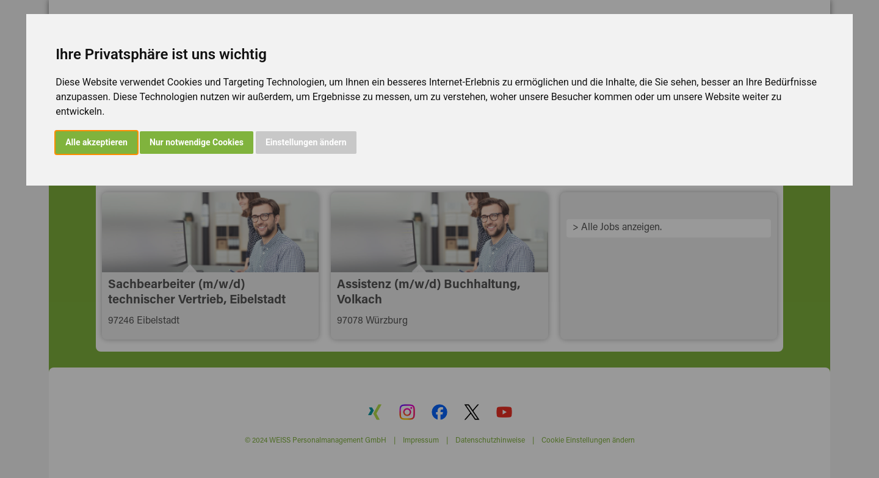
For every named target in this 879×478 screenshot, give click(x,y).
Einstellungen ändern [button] (306, 142)
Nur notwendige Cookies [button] (197, 142)
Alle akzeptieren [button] (96, 142)
